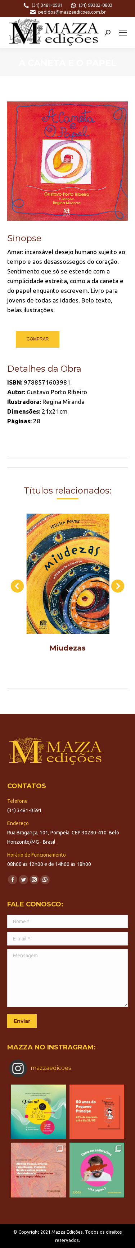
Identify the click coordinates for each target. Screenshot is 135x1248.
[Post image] (67, 574)
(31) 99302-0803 (91, 5)
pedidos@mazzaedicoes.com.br (67, 12)
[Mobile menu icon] (123, 33)
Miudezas (67, 648)
